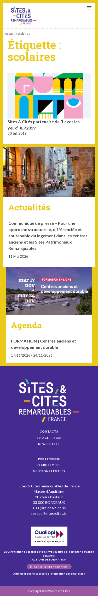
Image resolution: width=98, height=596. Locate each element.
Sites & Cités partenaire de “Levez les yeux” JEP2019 (23, 16)
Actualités (29, 207)
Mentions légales (49, 471)
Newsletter (49, 444)
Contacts (49, 431)
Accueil (10, 33)
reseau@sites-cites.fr (49, 513)
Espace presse (49, 437)
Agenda (26, 325)
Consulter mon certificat (51, 566)
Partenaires (49, 458)
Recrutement (49, 465)
